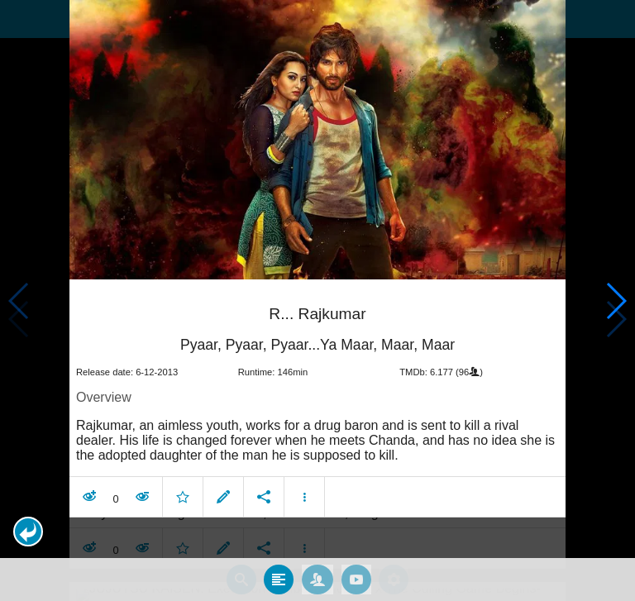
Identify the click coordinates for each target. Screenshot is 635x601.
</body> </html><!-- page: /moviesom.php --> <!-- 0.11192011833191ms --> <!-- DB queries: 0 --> (317, 300)
